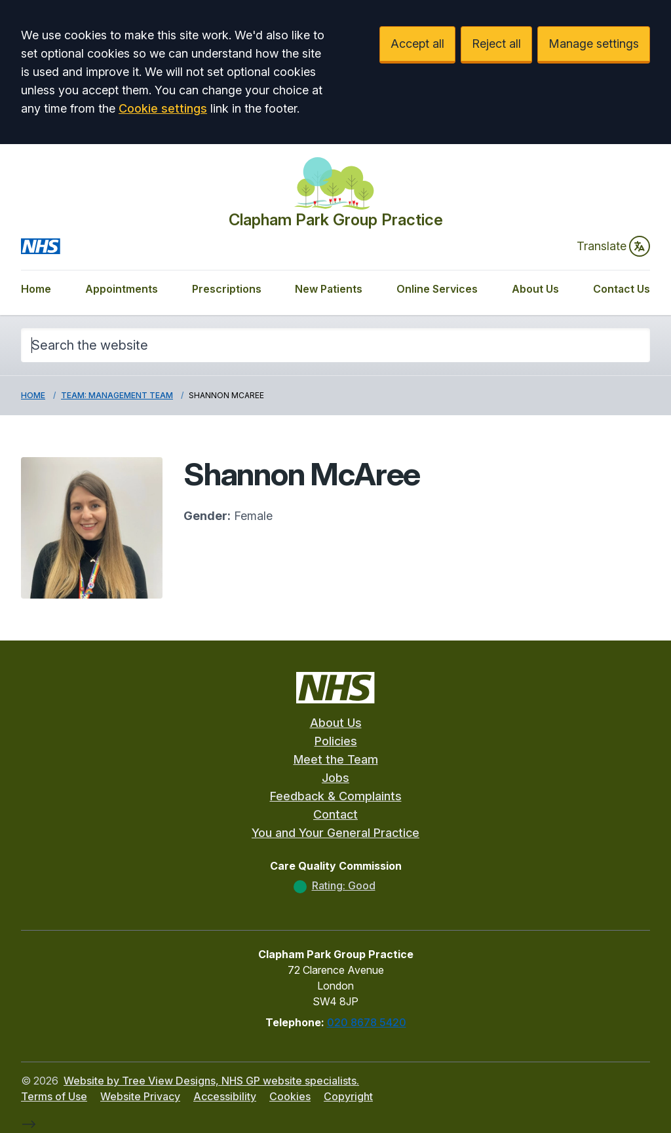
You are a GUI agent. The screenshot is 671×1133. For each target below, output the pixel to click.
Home (36, 288)
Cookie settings (163, 108)
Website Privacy (140, 1096)
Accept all (417, 43)
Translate (613, 246)
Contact (335, 814)
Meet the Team (336, 759)
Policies (336, 741)
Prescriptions (226, 288)
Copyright (348, 1096)
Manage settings (593, 43)
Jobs (335, 778)
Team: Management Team (117, 395)
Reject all (496, 43)
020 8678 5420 (366, 1022)
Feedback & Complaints (336, 796)
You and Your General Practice (335, 833)
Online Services (437, 288)
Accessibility (224, 1096)
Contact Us (621, 288)
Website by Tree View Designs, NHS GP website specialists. (211, 1080)
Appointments (121, 288)
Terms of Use (54, 1096)
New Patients (328, 288)
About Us (535, 288)
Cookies (290, 1096)
